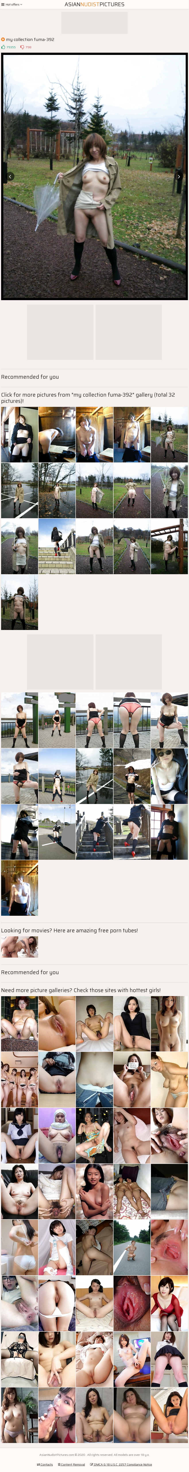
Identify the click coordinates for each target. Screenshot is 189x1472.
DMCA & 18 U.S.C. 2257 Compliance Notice (121, 1464)
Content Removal (71, 1464)
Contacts (45, 1464)
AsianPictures (95, 4)
